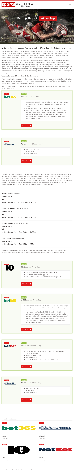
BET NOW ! (26, 126)
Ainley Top (37, 96)
